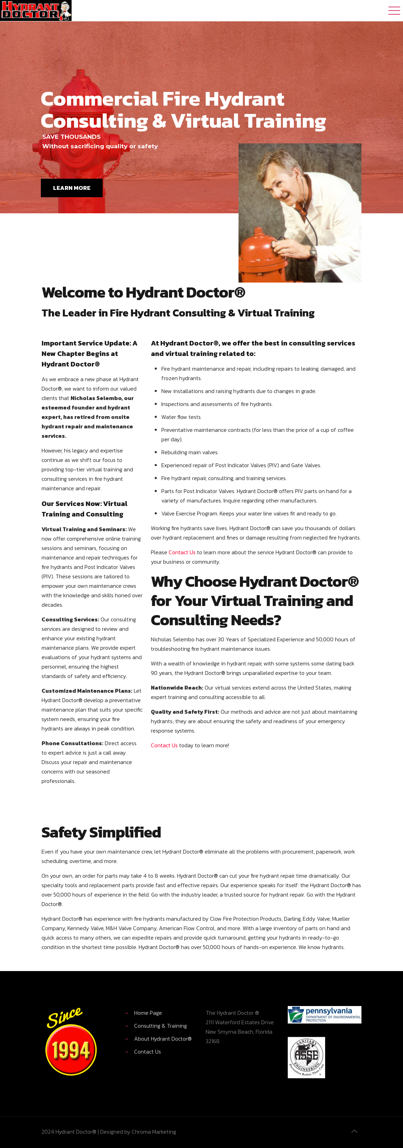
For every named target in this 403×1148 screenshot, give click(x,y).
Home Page (148, 1012)
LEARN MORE (71, 187)
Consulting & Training (160, 1025)
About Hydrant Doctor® (163, 1038)
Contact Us (182, 552)
